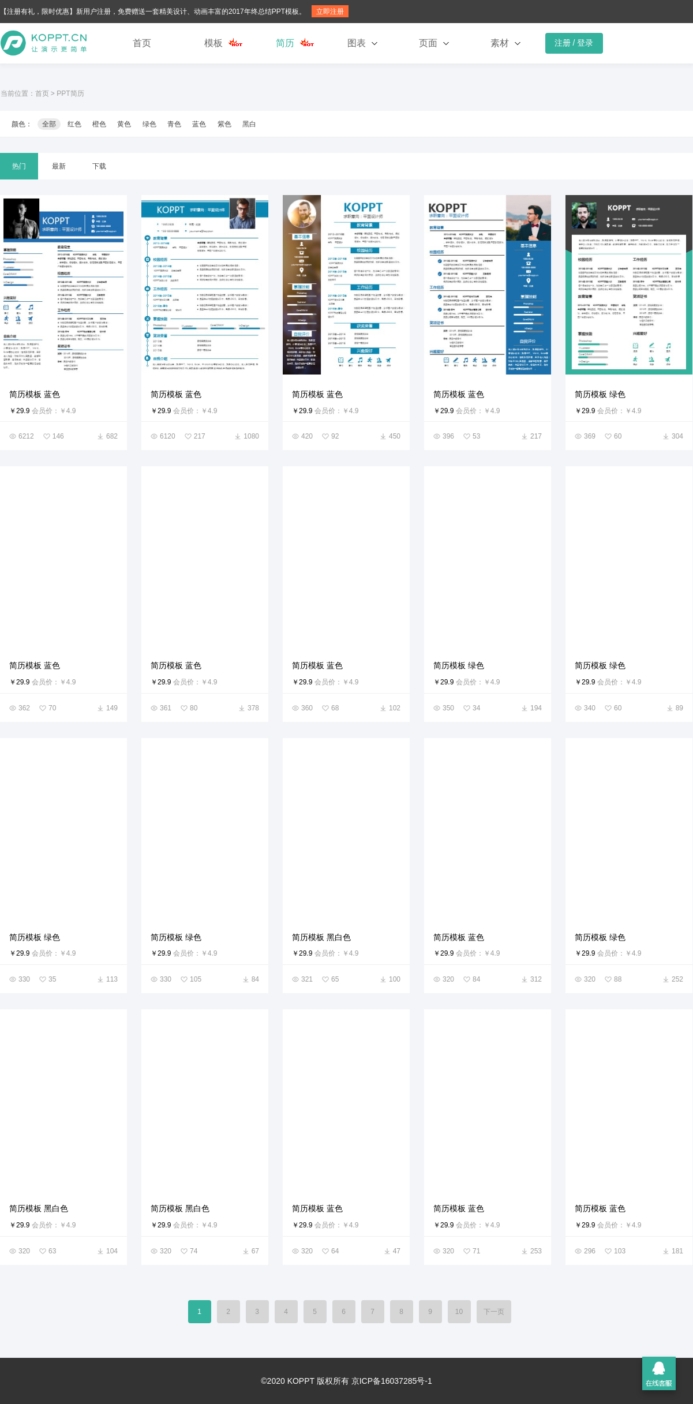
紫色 (224, 124)
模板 (213, 43)
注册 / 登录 (574, 42)
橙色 (99, 124)
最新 (59, 166)
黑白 (249, 124)
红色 (74, 124)
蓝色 (199, 124)
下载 (99, 166)
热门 (19, 166)
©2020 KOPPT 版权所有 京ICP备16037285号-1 (346, 1381)
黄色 (124, 124)
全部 (49, 124)
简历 (285, 43)
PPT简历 (70, 93)
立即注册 (330, 12)
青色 (174, 124)
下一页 (494, 1312)
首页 (142, 43)
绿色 (149, 124)
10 (459, 1312)
